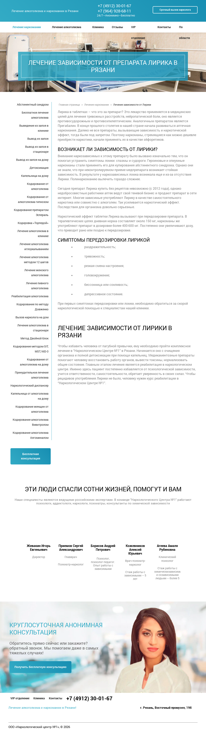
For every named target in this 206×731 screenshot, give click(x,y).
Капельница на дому (34, 176)
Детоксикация (39, 168)
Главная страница (69, 104)
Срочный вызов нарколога (175, 9)
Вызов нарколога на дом (31, 317)
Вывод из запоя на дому (32, 160)
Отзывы (117, 27)
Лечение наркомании (26, 27)
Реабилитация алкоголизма (29, 296)
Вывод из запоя (37, 138)
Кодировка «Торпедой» (33, 223)
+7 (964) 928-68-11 (114, 10)
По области (184, 29)
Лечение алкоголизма (66, 27)
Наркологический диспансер (29, 385)
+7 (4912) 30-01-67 (114, 5)
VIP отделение (138, 29)
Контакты (164, 27)
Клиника (98, 27)
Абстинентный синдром (32, 104)
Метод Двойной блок (34, 338)
